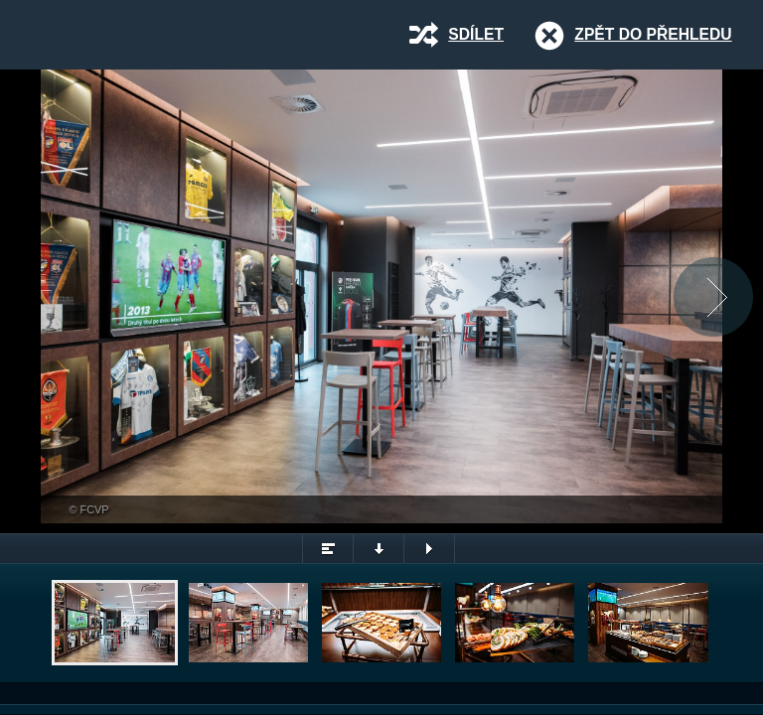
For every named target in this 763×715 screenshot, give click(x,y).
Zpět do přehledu (652, 34)
